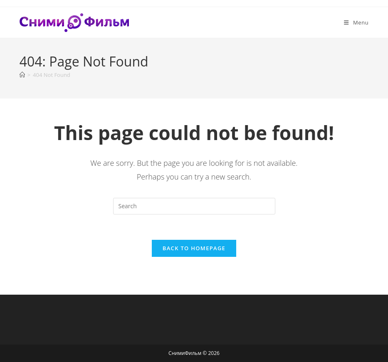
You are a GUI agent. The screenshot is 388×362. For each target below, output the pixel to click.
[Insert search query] (194, 206)
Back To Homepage (194, 248)
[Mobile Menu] (356, 22)
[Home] (22, 75)
